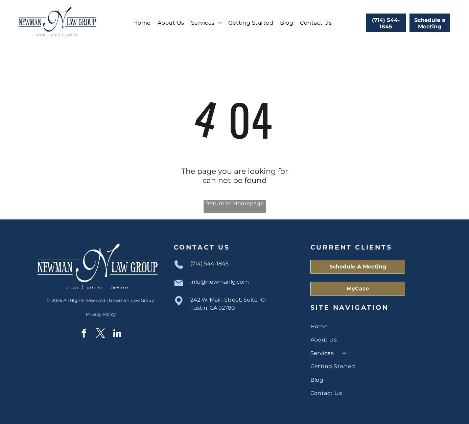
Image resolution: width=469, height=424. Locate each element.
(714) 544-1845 (209, 263)
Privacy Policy (101, 314)
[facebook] (84, 334)
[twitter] (100, 334)
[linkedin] (117, 334)
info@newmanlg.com (219, 282)
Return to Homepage (234, 203)
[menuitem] (142, 23)
